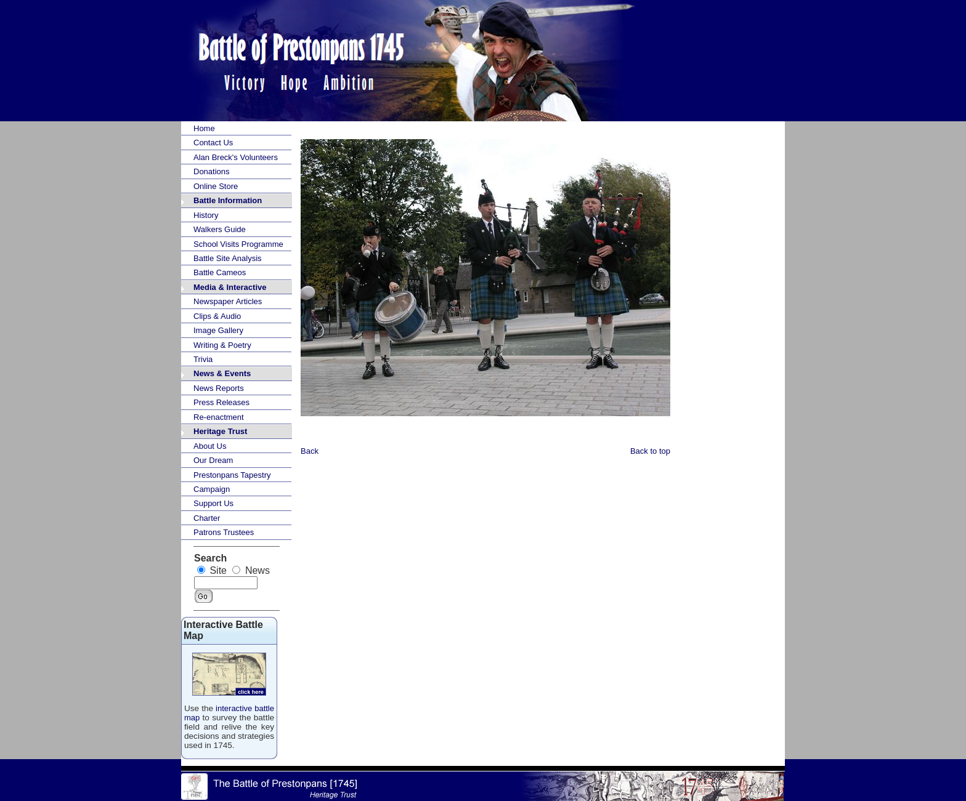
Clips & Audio (217, 316)
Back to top (650, 451)
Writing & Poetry (222, 345)
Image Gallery (218, 330)
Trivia (203, 359)
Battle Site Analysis (227, 258)
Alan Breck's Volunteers (235, 157)
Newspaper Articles (227, 301)
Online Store (215, 186)
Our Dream (213, 460)
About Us (209, 446)
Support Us (213, 503)
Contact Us (213, 142)
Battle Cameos (219, 272)
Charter (206, 518)
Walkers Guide (219, 229)
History (205, 215)
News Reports (218, 388)
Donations (211, 171)
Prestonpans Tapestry (232, 475)
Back (310, 451)
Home (204, 128)
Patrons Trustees (223, 532)
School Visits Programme (238, 244)
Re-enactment (218, 417)
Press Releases (221, 402)
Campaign (211, 489)
